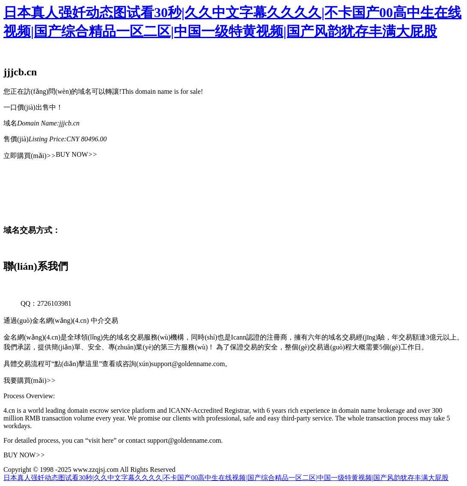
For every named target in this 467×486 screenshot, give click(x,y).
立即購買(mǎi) (29, 155)
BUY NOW (76, 154)
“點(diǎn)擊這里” (76, 363)
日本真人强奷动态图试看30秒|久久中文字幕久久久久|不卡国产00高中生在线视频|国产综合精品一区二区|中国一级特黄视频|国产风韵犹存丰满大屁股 (226, 477)
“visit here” (100, 440)
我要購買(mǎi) (29, 380)
